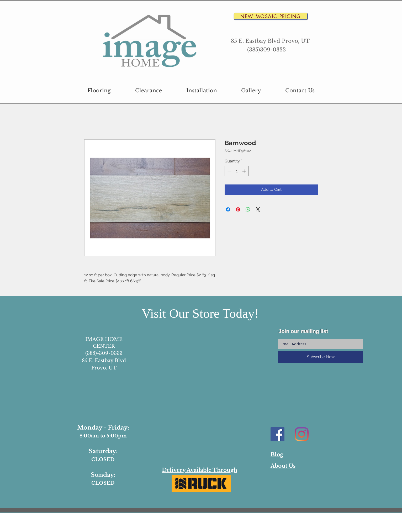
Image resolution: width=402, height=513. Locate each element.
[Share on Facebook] (228, 209)
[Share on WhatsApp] (248, 209)
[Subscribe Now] (320, 357)
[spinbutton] (236, 171)
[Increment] (244, 171)
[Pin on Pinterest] (238, 209)
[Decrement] (228, 171)
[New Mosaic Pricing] (271, 16)
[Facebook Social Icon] (277, 434)
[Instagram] (302, 434)
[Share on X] (258, 209)
